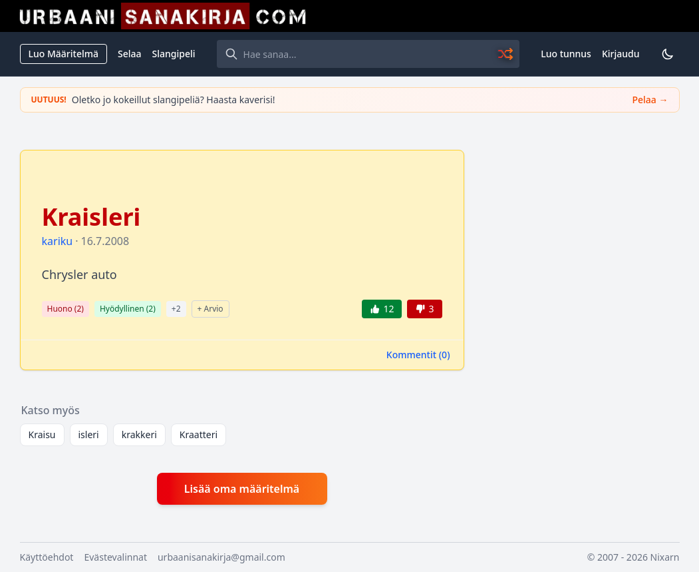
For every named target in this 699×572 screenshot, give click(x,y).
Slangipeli (174, 53)
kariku (57, 241)
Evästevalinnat (115, 557)
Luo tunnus (566, 53)
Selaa (130, 53)
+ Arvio (210, 308)
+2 (176, 308)
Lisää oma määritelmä (241, 488)
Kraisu (42, 434)
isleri (88, 434)
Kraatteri (198, 434)
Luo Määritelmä (63, 53)
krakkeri (139, 434)
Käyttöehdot (47, 557)
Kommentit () (418, 354)
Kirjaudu (621, 53)
